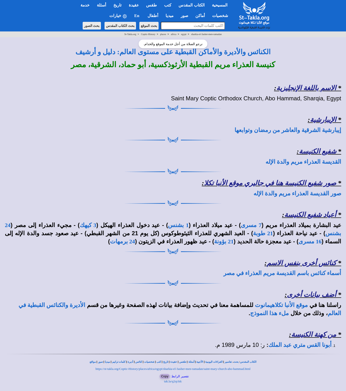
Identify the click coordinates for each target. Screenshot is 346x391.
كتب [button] (167, 5)
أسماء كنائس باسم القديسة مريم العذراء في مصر (282, 273)
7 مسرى (251, 225)
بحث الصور (92, 26)
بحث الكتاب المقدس (120, 26)
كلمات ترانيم (119, 362)
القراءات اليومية (213, 362)
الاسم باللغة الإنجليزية (306, 88)
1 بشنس (178, 225)
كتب (158, 362)
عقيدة (173, 362)
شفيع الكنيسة (317, 151)
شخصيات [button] (221, 15)
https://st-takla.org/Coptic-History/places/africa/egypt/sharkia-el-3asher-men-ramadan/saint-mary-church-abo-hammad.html (173, 369)
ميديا (107, 362)
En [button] (137, 15)
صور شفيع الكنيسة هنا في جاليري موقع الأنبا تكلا (270, 183)
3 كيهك (88, 225)
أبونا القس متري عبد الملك (300, 345)
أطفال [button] (153, 15)
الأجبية (199, 362)
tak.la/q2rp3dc (173, 381)
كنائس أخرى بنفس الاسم (301, 263)
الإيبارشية (323, 119)
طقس (182, 362)
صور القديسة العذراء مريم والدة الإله (297, 193)
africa (173, 34)
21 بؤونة (224, 241)
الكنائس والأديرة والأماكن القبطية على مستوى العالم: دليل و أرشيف (173, 52)
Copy (164, 376)
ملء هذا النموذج (269, 313)
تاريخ (165, 362)
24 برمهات (122, 241)
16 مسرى (309, 241)
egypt (183, 34)
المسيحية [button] (220, 5)
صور (100, 362)
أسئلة (191, 362)
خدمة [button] (85, 5)
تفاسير (228, 362)
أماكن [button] (200, 15)
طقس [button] (151, 5)
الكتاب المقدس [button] (191, 5)
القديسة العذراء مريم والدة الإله (303, 162)
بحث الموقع (149, 26)
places (163, 34)
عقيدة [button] (134, 5)
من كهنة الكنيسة (313, 334)
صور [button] (184, 15)
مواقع (93, 362)
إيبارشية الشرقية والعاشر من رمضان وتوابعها (288, 130)
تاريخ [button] (117, 5)
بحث (236, 362)
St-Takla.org (130, 34)
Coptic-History (148, 34)
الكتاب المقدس (248, 362)
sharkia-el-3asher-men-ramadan (206, 34)
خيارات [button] (118, 15)
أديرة (130, 362)
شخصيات (149, 362)
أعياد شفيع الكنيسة (310, 214)
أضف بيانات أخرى (311, 294)
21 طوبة (263, 233)
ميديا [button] (169, 15)
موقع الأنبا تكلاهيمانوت (281, 305)
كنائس (138, 362)
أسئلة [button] (101, 5)
